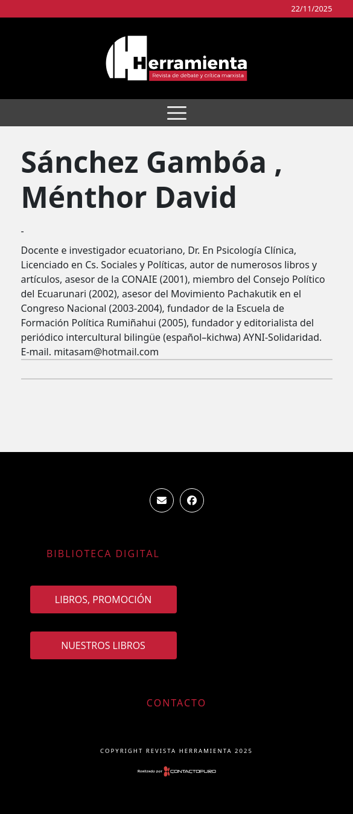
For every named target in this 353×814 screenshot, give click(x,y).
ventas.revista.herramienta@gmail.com (162, 500)
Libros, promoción (103, 599)
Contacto (176, 702)
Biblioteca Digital (103, 553)
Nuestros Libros (103, 645)
